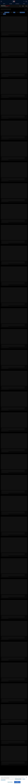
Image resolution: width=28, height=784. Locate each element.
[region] (14, 780)
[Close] (26, 777)
